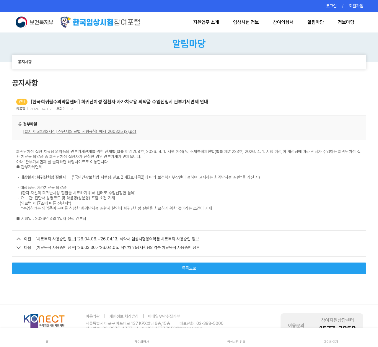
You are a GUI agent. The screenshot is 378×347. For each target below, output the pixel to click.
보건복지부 (36, 22)
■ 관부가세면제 (29, 166)
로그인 (331, 6)
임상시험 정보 (246, 22)
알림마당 (315, 22)
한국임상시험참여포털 (100, 22)
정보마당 (346, 22)
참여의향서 (283, 22)
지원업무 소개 (206, 22)
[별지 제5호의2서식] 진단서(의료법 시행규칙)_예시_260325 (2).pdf (79, 131)
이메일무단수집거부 (164, 316)
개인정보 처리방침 (124, 316)
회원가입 (356, 6)
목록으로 (189, 268)
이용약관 (93, 316)
